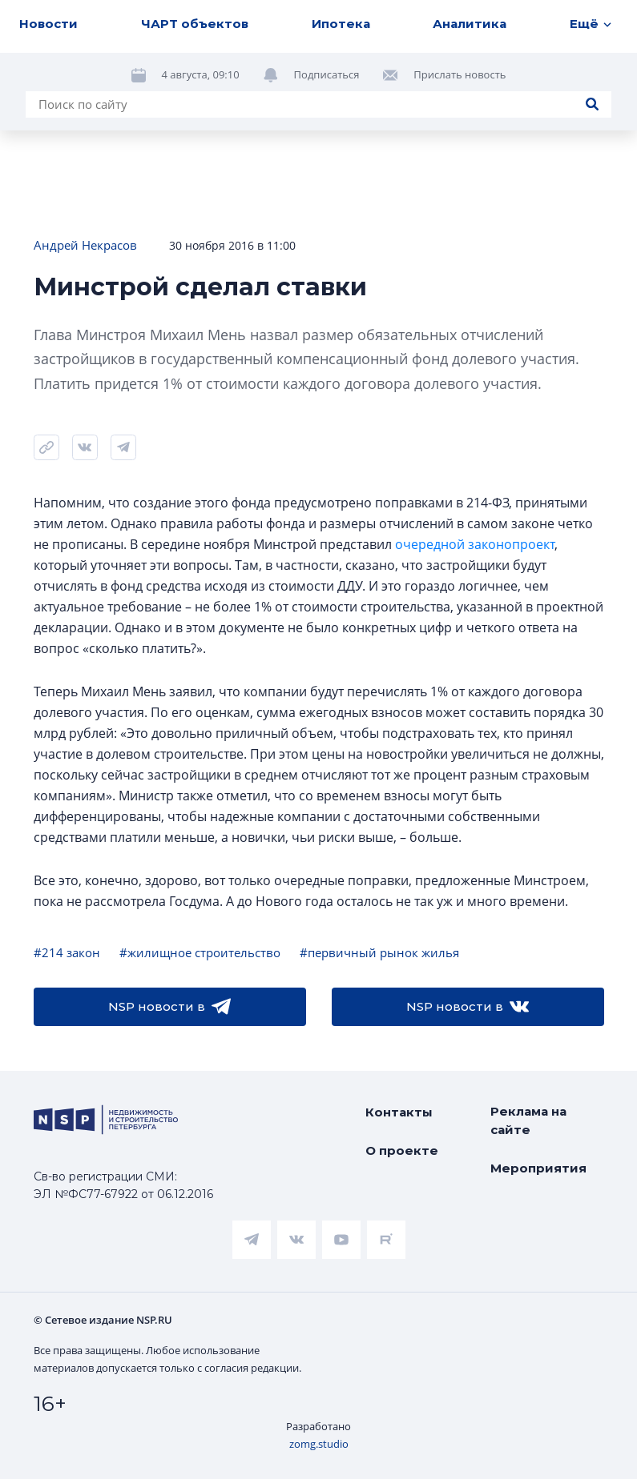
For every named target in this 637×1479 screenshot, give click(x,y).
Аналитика (469, 23)
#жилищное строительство (199, 952)
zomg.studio (319, 1444)
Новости (48, 23)
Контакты (399, 1112)
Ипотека (341, 23)
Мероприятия (538, 1168)
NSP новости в (169, 1006)
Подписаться (327, 74)
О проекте (401, 1150)
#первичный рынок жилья (379, 952)
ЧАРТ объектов (194, 23)
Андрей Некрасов (85, 245)
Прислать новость (459, 74)
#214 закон (67, 952)
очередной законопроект (474, 544)
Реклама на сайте (528, 1120)
